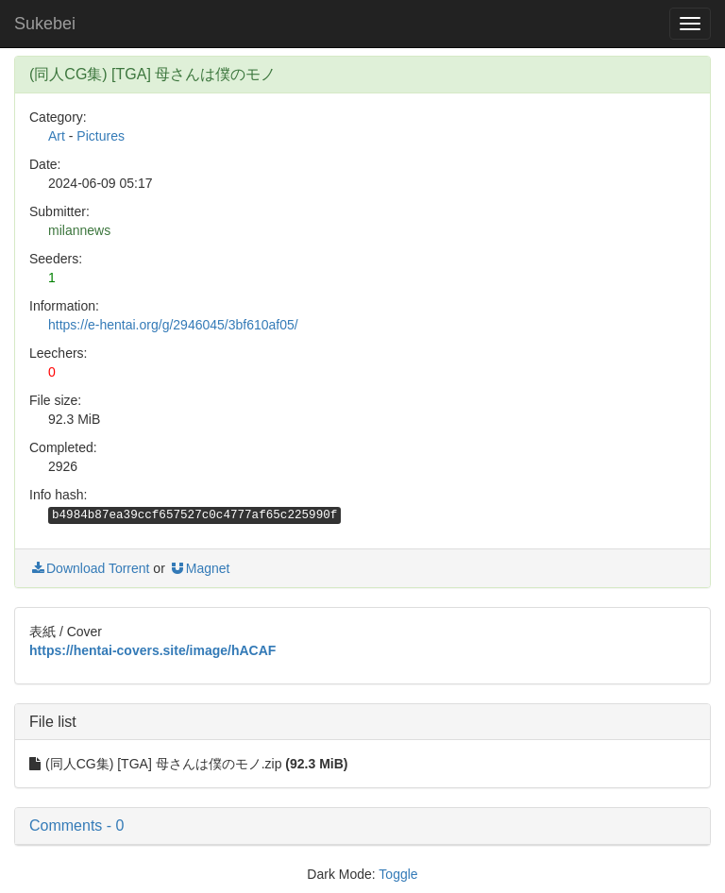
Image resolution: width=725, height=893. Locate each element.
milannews (79, 230)
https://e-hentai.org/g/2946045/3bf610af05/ (173, 324)
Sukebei (45, 23)
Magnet (199, 568)
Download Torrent (89, 568)
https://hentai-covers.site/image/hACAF (152, 650)
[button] (362, 825)
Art (56, 135)
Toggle (398, 874)
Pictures (100, 135)
